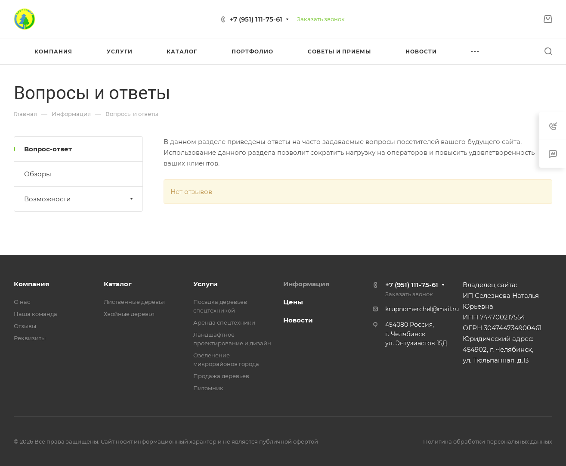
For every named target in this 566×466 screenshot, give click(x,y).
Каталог (118, 284)
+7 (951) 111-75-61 (255, 19)
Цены (293, 302)
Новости (298, 320)
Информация (306, 284)
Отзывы (25, 325)
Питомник (208, 388)
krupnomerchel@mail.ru (422, 309)
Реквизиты (30, 338)
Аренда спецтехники (224, 322)
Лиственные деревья (134, 301)
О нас (22, 301)
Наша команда (35, 313)
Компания (31, 284)
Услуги (205, 284)
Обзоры (37, 174)
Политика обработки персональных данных (487, 441)
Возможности (79, 199)
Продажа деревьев (221, 375)
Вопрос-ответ (48, 149)
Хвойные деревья (129, 313)
